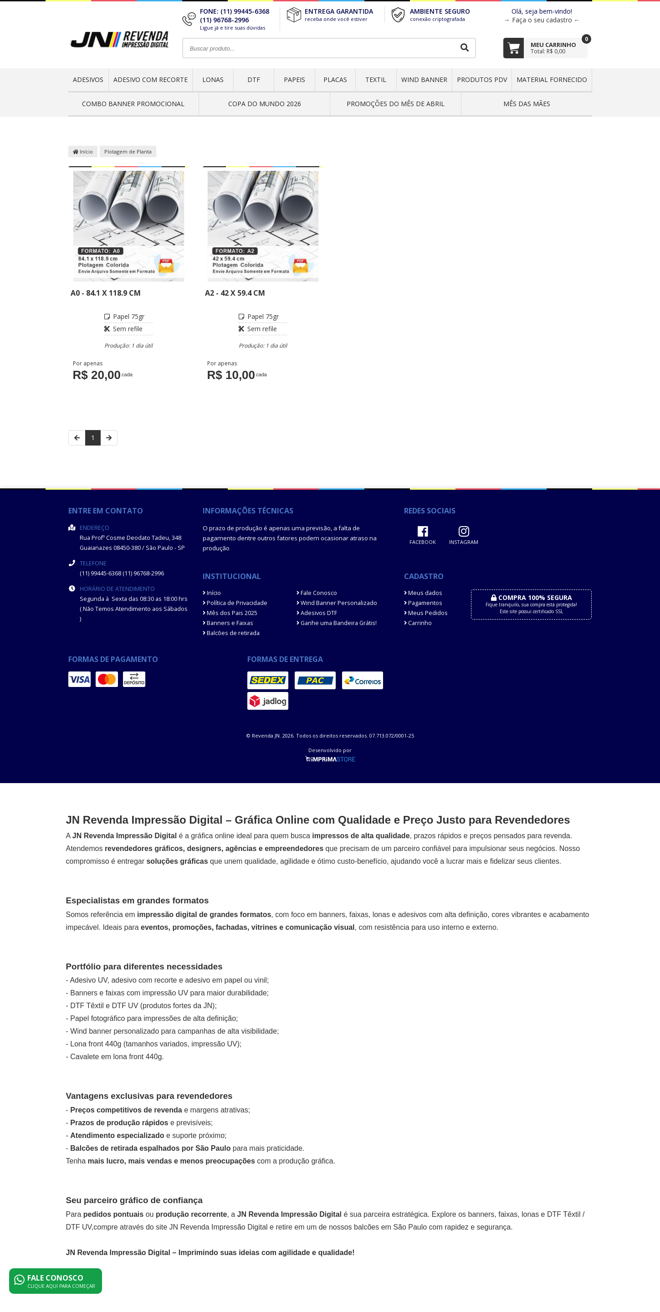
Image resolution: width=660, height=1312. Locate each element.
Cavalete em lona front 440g (116, 1057)
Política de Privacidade (235, 603)
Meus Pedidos (426, 613)
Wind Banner (424, 79)
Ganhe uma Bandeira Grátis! (337, 623)
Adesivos (88, 79)
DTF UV (125, 1006)
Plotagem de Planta (128, 151)
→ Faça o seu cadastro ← (542, 19)
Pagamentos (423, 603)
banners (332, 914)
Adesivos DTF (317, 613)
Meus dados (423, 593)
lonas (530, 1214)
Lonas (213, 79)
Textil (375, 79)
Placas (335, 79)
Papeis (294, 79)
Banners (83, 993)
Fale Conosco (317, 593)
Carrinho (418, 623)
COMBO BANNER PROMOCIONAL (133, 103)
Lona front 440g (95, 1044)
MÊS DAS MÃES (526, 103)
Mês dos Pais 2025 (230, 613)
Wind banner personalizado (114, 1031)
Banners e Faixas (228, 623)
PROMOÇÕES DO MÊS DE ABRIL (396, 103)
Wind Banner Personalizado (337, 603)
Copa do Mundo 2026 (264, 103)
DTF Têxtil (86, 1006)
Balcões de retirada (231, 633)
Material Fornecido (552, 79)
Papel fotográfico (97, 1018)
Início (83, 151)
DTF (253, 79)
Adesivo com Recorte (150, 79)
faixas (358, 914)
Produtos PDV (482, 79)
